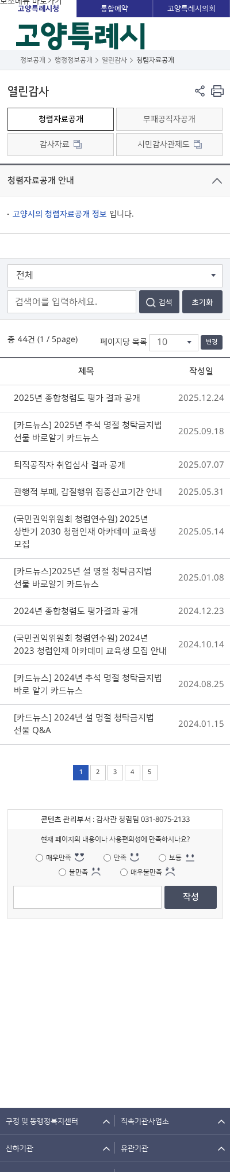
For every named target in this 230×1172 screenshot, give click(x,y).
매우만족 (58, 858)
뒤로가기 (10, 60)
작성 (191, 897)
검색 (165, 302)
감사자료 (55, 144)
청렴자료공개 (61, 119)
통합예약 (114, 9)
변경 (211, 342)
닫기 (217, 180)
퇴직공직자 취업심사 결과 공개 (69, 465)
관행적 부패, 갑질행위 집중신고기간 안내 (88, 492)
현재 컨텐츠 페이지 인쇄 (217, 91)
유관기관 (134, 1148)
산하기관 (19, 1148)
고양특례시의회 (191, 9)
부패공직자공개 (169, 119)
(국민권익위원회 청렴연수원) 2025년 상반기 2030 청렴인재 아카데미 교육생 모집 (85, 531)
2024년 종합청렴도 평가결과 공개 (76, 611)
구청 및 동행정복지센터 (42, 1121)
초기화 (202, 302)
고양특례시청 (38, 9)
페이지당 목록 (123, 342)
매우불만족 (146, 872)
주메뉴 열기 (213, 33)
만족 (120, 858)
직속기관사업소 (145, 1121)
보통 (175, 858)
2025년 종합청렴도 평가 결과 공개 (77, 398)
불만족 (78, 872)
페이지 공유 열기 (200, 91)
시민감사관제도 (163, 144)
